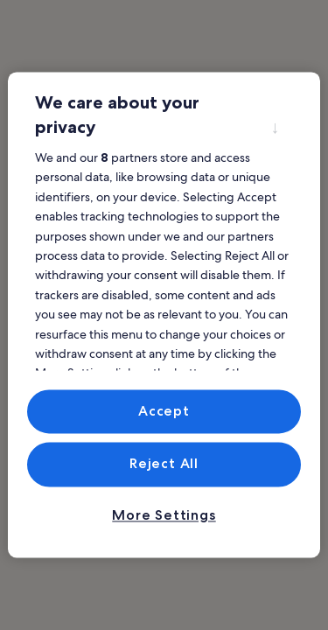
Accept (164, 410)
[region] (163, 314)
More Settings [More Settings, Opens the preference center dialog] (163, 515)
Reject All (164, 464)
